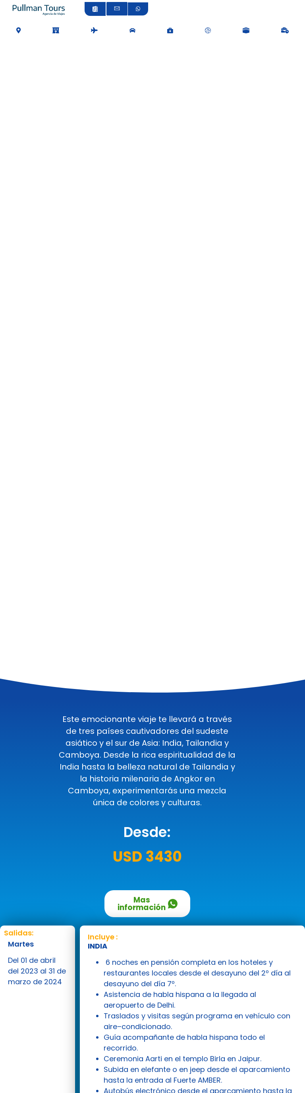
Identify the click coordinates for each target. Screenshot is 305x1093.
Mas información (147, 904)
